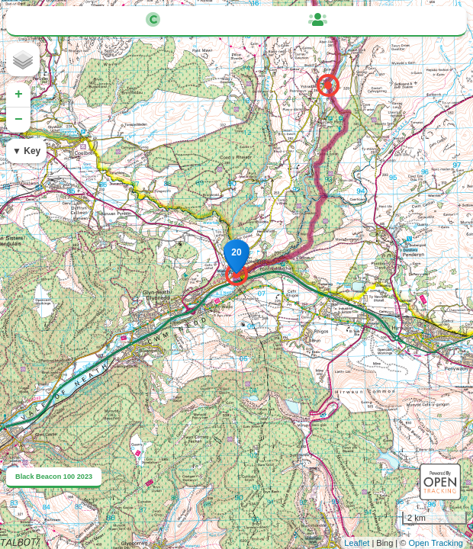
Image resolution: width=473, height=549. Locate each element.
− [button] (18, 120)
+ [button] (18, 94)
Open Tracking (435, 542)
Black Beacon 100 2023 (53, 476)
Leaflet (356, 542)
